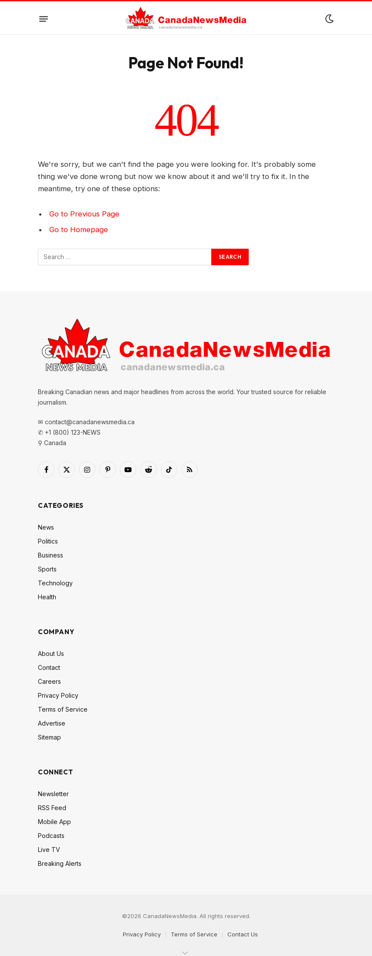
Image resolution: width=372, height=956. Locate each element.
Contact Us (242, 934)
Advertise (51, 723)
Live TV (49, 849)
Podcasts (51, 835)
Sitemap (49, 737)
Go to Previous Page (84, 213)
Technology (55, 583)
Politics (48, 541)
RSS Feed (52, 807)
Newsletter (53, 793)
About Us (51, 653)
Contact (49, 667)
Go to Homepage (78, 229)
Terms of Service (63, 709)
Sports (47, 569)
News (46, 527)
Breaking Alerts (59, 863)
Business (50, 555)
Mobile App (54, 821)
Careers (49, 681)
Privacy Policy (58, 695)
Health (47, 597)
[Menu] (43, 18)
